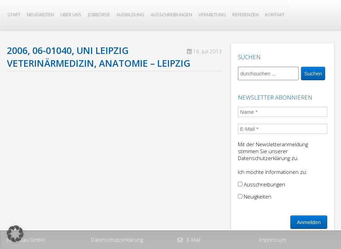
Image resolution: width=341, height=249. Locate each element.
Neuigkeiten (40, 14)
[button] (15, 234)
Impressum (272, 239)
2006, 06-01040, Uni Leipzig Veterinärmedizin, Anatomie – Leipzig (98, 57)
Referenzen (245, 14)
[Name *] (282, 112)
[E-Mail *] (282, 129)
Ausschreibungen (171, 14)
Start (13, 14)
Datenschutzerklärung (117, 239)
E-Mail (192, 239)
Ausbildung (130, 14)
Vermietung (212, 14)
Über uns (70, 14)
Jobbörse (99, 14)
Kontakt (274, 14)
